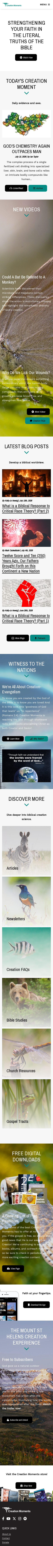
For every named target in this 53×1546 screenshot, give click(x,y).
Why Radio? (36, 738)
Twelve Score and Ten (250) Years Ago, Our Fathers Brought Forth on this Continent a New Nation (23, 563)
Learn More (13, 738)
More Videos (38, 411)
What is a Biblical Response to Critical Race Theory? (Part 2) (26, 508)
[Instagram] (19, 1519)
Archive (38, 188)
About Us (6, 1534)
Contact (6, 1538)
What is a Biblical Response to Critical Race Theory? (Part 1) (26, 618)
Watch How (26, 57)
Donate (5, 1542)
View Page (13, 1268)
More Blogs (17, 638)
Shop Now (26, 1485)
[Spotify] (25, 1519)
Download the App (36, 1304)
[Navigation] (45, 4)
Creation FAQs (37, 420)
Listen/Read (16, 188)
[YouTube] (8, 1519)
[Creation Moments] (12, 4)
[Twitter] (14, 1519)
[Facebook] (3, 1519)
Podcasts (40, 638)
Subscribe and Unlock (17, 1419)
